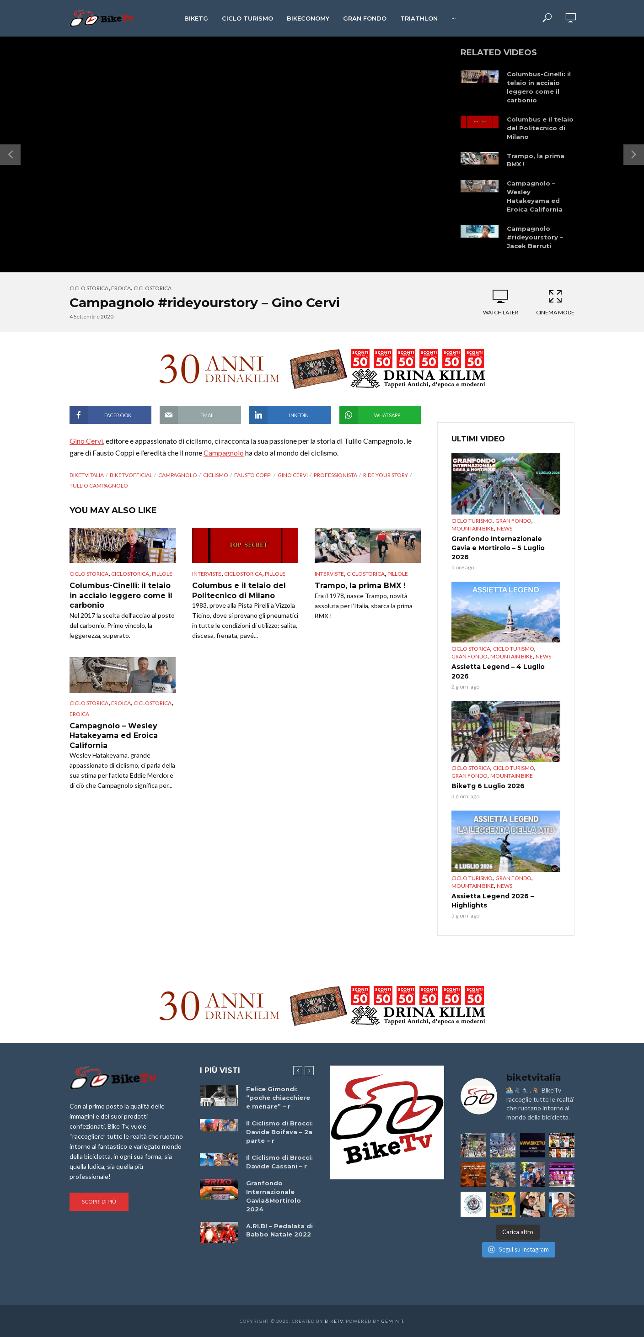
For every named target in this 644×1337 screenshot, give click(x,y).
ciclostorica (153, 288)
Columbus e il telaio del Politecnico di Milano (540, 128)
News (504, 528)
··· (453, 18)
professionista (335, 475)
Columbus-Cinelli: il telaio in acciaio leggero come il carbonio (539, 87)
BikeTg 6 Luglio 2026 (488, 786)
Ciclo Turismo (247, 18)
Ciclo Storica (89, 288)
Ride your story (385, 475)
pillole (162, 573)
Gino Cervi (86, 440)
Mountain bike (472, 528)
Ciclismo (215, 475)
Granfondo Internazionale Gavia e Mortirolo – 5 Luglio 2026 (498, 548)
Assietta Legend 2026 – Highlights (492, 900)
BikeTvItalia (87, 475)
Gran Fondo (364, 18)
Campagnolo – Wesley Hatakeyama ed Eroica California (535, 196)
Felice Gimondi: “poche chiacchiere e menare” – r (278, 1097)
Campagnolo (224, 452)
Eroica (121, 288)
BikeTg (196, 18)
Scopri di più (99, 1201)
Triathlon (419, 18)
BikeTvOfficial (131, 475)
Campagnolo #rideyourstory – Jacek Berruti (535, 237)
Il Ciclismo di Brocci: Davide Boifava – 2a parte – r (279, 1131)
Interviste (206, 573)
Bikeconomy (308, 18)
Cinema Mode (555, 302)
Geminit (392, 1321)
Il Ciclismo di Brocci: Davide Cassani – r (279, 1162)
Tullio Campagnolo (99, 485)
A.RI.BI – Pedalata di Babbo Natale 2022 (279, 1230)
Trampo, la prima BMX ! (535, 160)
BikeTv (334, 1321)
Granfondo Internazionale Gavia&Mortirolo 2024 (273, 1196)
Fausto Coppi (253, 475)
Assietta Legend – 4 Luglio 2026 (498, 671)
